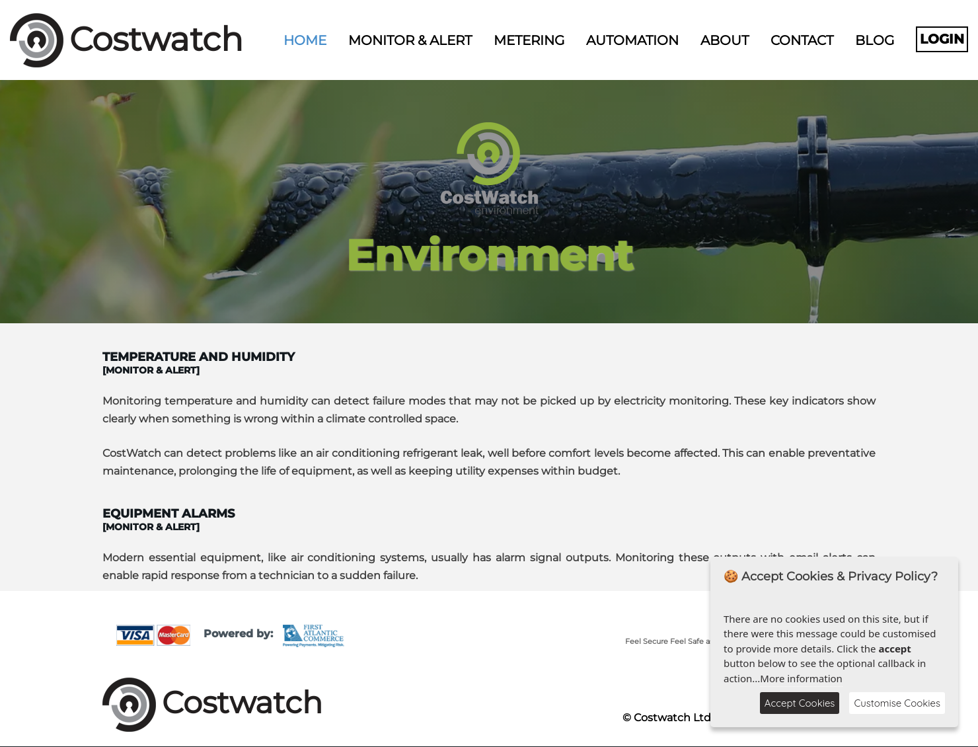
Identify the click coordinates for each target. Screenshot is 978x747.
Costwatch (156, 39)
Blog (874, 40)
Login (942, 39)
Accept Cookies (800, 703)
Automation (632, 40)
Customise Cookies (897, 703)
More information (801, 678)
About (724, 40)
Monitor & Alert (410, 40)
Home (304, 40)
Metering (529, 40)
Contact (802, 40)
